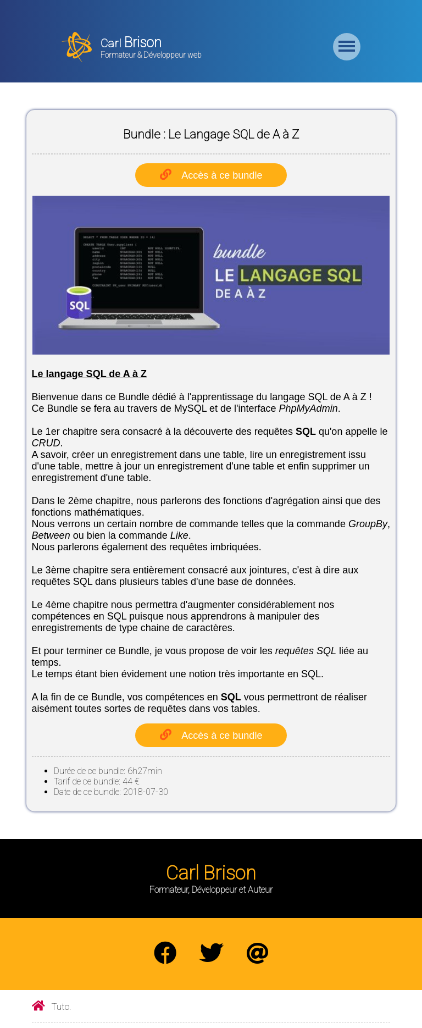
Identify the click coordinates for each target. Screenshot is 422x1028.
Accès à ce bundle (221, 175)
